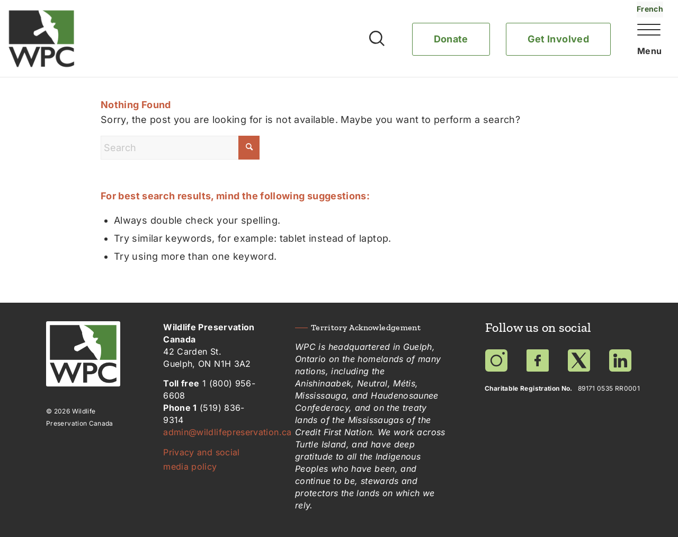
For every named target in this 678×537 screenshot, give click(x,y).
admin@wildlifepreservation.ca (227, 432)
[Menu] (646, 52)
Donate (451, 39)
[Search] (180, 148)
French (650, 8)
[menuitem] (639, 49)
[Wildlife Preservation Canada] (41, 39)
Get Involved (558, 39)
